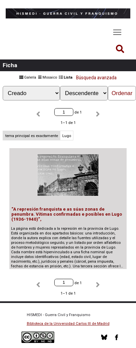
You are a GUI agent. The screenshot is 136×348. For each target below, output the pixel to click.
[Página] (63, 112)
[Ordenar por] (31, 93)
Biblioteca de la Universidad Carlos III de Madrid (68, 323)
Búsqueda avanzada (96, 77)
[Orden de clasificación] (84, 93)
